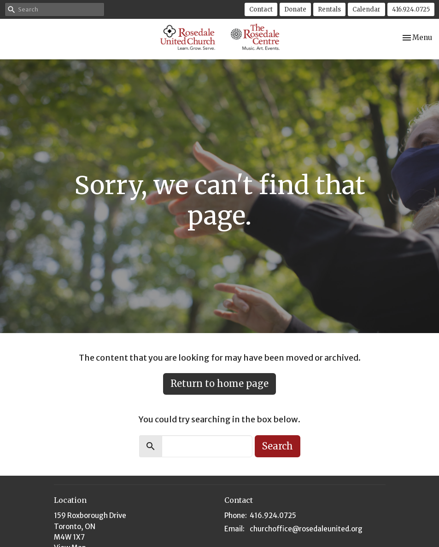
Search (277, 446)
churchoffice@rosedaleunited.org (306, 528)
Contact (261, 9)
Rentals (329, 9)
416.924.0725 (411, 9)
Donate (295, 9)
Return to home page (219, 383)
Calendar (366, 9)
